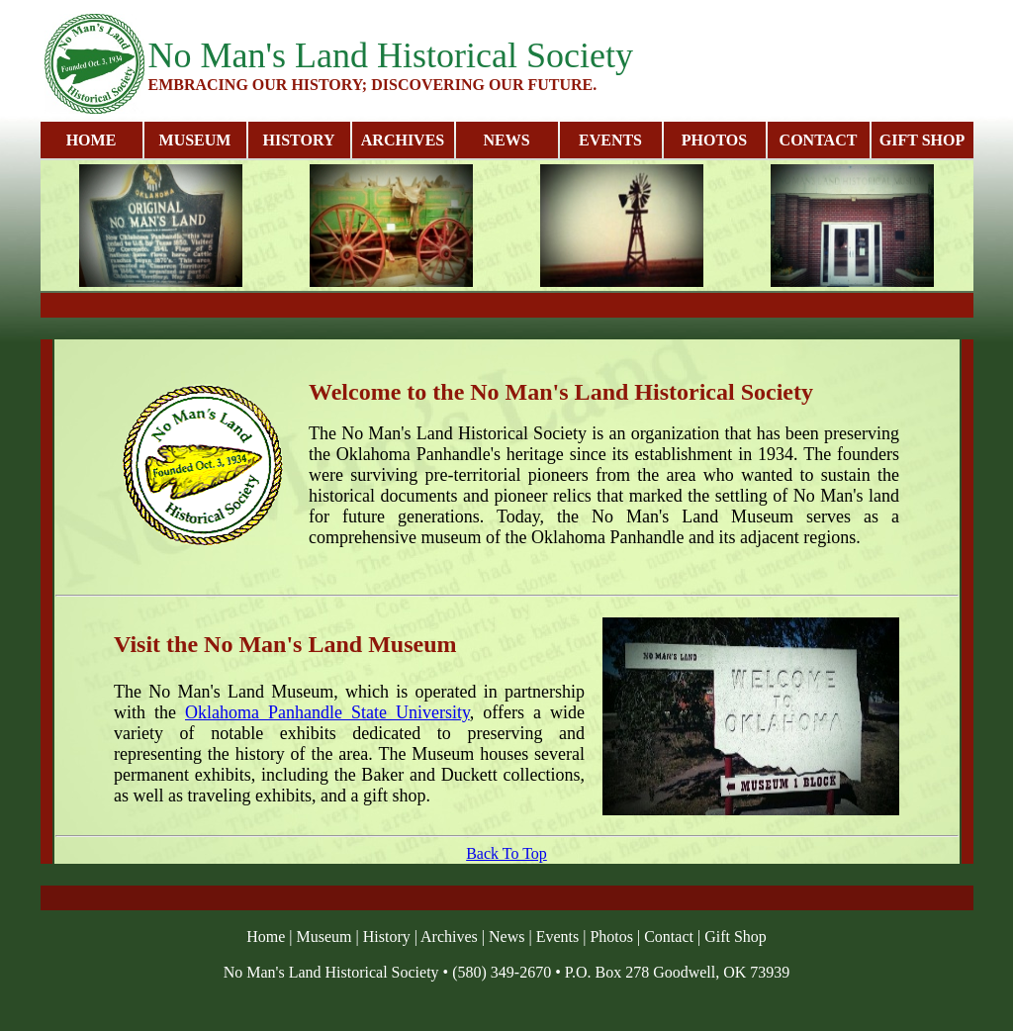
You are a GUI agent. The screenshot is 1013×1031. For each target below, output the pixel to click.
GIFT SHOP (922, 140)
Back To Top (506, 853)
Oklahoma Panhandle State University (327, 712)
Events (558, 936)
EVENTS (610, 140)
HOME (91, 140)
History (387, 936)
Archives (449, 936)
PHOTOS (714, 140)
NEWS (506, 140)
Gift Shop (735, 936)
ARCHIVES (402, 140)
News (506, 936)
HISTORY (299, 140)
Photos (611, 936)
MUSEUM (195, 140)
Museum (324, 936)
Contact (668, 936)
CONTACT (819, 140)
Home (265, 936)
